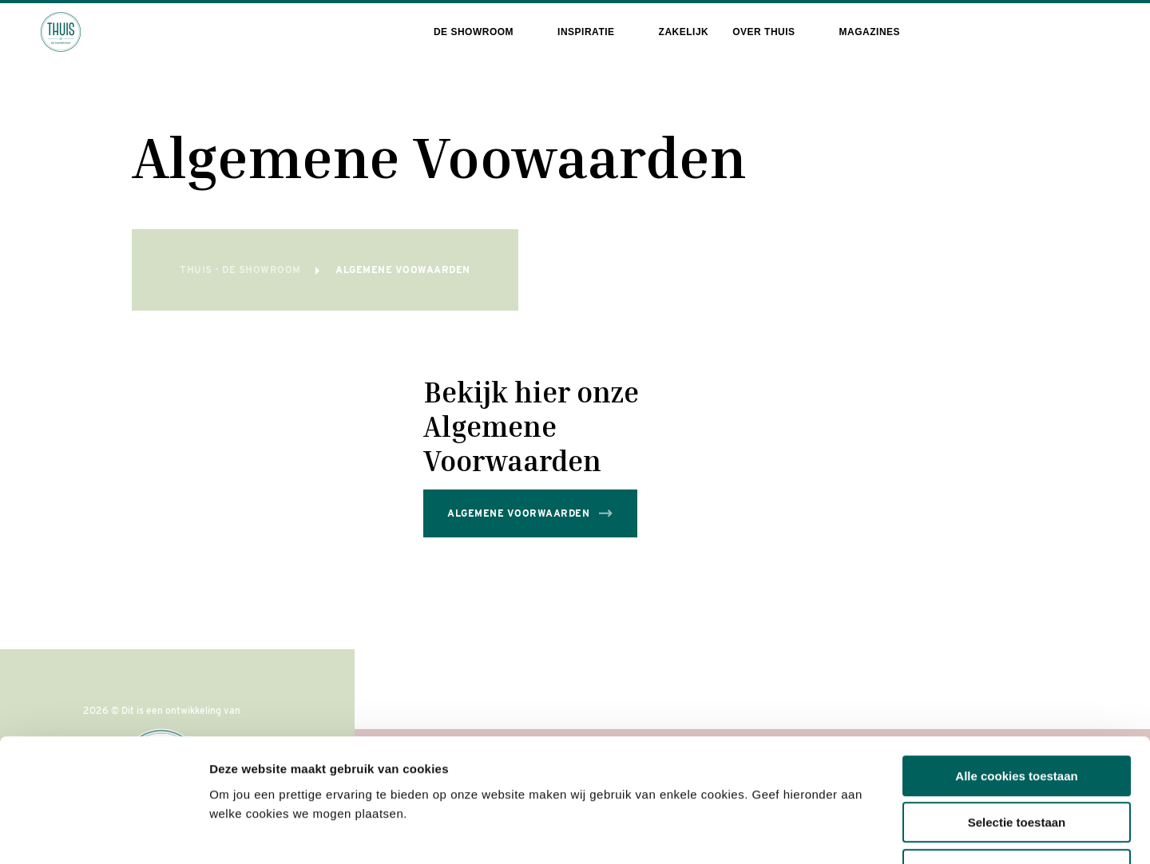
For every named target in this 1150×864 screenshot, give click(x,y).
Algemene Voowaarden (402, 269)
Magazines (870, 32)
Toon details (860, 832)
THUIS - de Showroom (241, 269)
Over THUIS (763, 32)
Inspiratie (585, 32)
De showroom (474, 32)
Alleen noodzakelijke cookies (1017, 762)
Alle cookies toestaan (1016, 669)
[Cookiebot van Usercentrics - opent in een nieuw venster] (103, 833)
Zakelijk (684, 32)
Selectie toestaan (1017, 716)
